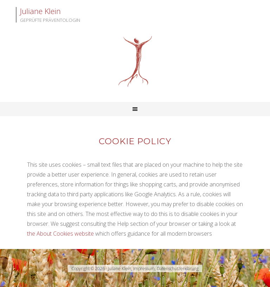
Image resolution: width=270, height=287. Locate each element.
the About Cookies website (60, 233)
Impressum (144, 269)
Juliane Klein (135, 61)
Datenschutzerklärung (178, 269)
